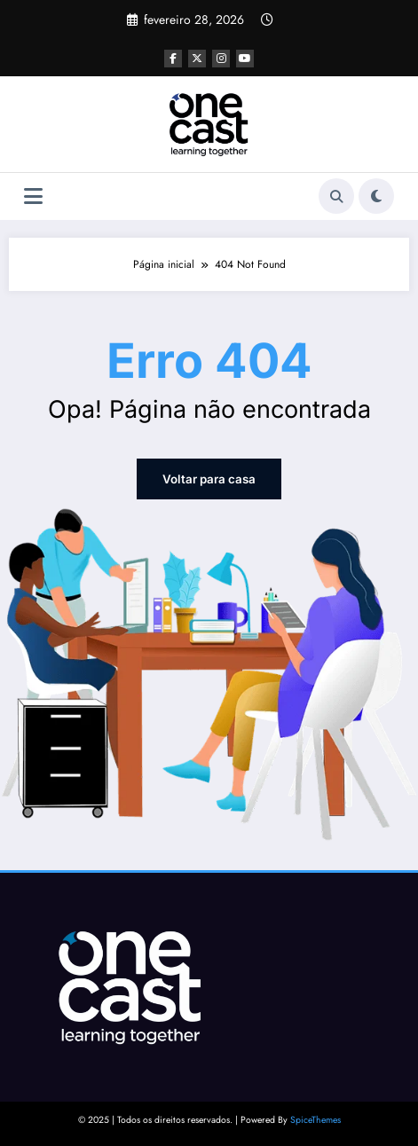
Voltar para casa (209, 478)
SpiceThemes (315, 1119)
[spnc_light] (376, 196)
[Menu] (33, 196)
